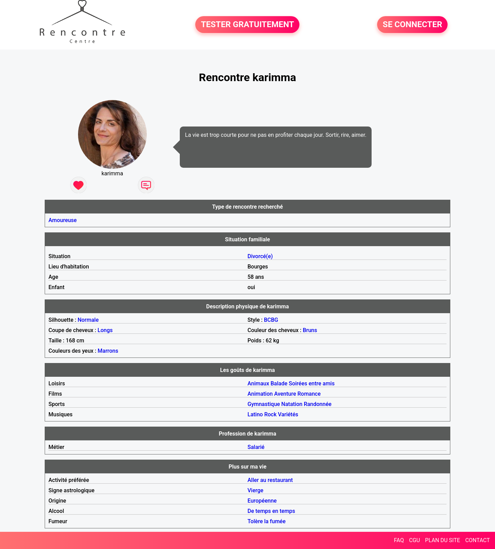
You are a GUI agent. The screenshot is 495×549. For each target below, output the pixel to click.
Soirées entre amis (311, 383)
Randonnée (318, 404)
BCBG (271, 320)
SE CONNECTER (412, 25)
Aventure (285, 394)
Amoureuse (62, 220)
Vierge (255, 490)
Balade (279, 383)
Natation (291, 404)
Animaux (258, 383)
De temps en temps (271, 511)
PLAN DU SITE (442, 540)
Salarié (256, 447)
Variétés (288, 414)
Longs (105, 330)
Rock (270, 414)
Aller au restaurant (270, 480)
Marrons (108, 351)
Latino (255, 414)
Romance (309, 394)
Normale (88, 320)
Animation (260, 394)
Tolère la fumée (267, 521)
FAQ (399, 540)
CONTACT (477, 540)
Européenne (262, 500)
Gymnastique (264, 404)
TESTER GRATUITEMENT (247, 25)
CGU (414, 540)
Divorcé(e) (260, 256)
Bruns (310, 330)
